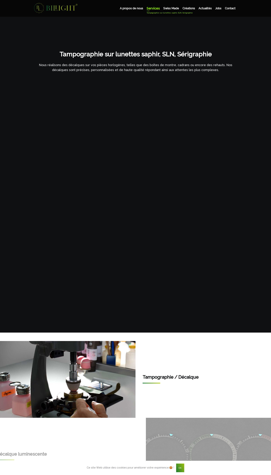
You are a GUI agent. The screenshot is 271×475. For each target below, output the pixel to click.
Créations (188, 8)
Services (153, 8)
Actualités (205, 8)
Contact (230, 8)
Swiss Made (171, 8)
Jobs (218, 8)
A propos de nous (131, 8)
